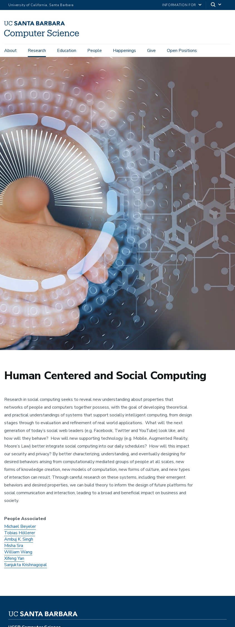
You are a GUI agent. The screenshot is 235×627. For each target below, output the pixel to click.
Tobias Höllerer (19, 534)
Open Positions (182, 51)
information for (179, 5)
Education (66, 51)
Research (37, 51)
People (94, 51)
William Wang (18, 554)
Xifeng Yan (14, 560)
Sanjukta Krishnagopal (25, 566)
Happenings (124, 51)
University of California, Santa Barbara (41, 5)
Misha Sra (13, 547)
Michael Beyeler (20, 528)
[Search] (216, 5)
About (10, 51)
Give (151, 51)
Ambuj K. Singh (18, 541)
